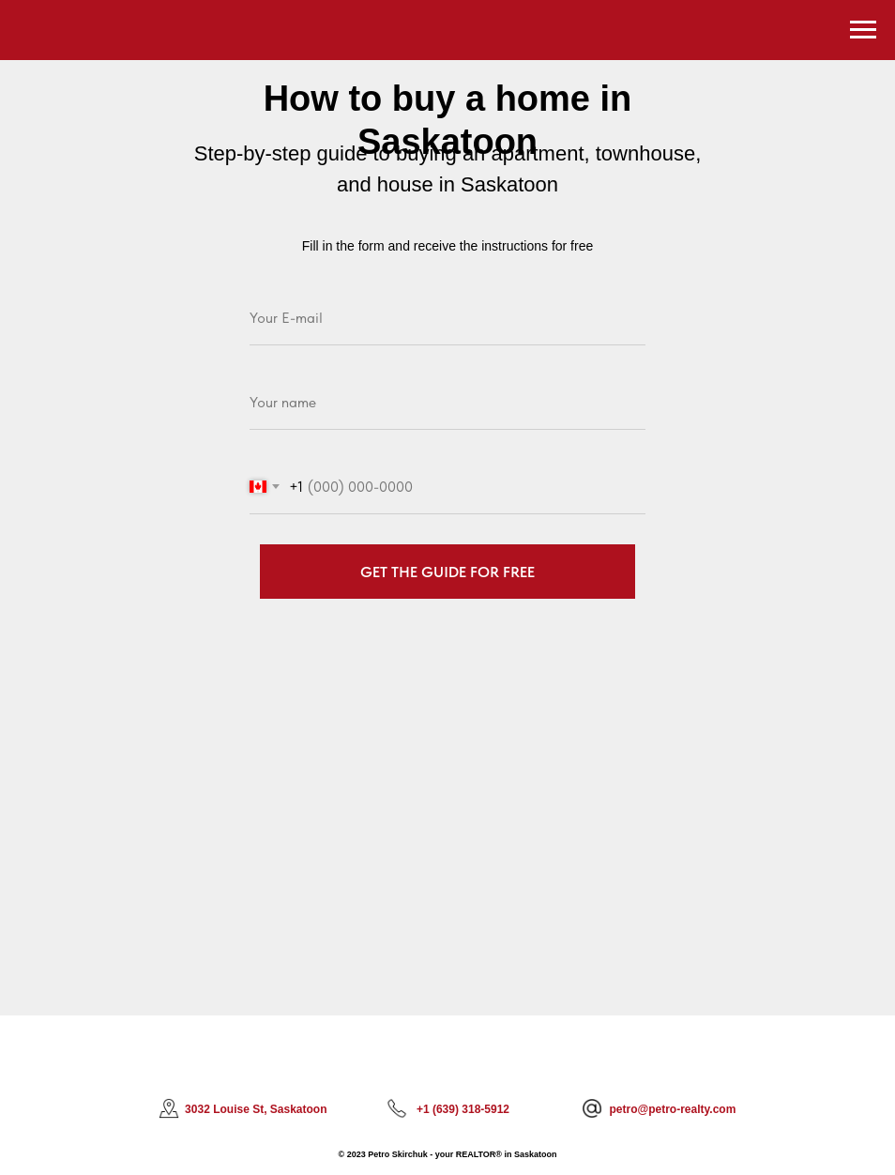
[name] (447, 402)
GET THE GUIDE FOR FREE (447, 572)
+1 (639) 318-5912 (463, 1109)
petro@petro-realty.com (673, 1109)
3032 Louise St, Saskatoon (255, 1109)
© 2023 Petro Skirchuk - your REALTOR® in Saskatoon (448, 1154)
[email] (447, 318)
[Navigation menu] (863, 30)
